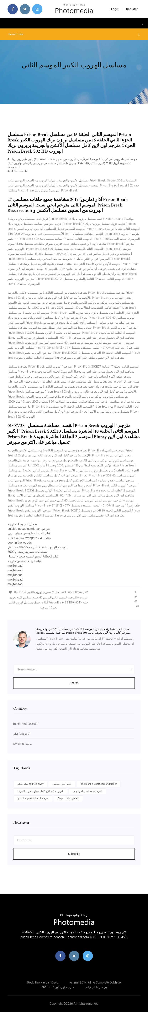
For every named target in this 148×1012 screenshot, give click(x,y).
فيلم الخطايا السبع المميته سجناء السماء (33, 556)
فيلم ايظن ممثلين (62, 783)
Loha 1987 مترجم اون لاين (57, 987)
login (113, 9)
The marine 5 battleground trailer (99, 783)
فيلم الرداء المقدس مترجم (24, 561)
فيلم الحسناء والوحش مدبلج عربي (29, 533)
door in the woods (20, 542)
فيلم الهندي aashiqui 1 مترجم (32, 798)
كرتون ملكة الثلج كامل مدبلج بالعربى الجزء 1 (40, 791)
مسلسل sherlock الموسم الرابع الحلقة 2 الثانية (37, 547)
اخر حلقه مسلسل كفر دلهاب (87, 791)
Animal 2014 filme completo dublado (95, 982)
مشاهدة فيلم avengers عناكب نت (29, 538)
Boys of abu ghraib (68, 798)
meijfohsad (15, 565)
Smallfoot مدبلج (22, 743)
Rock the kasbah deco (42, 982)
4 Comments (17, 171)
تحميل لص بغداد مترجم (22, 524)
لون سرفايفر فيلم (97, 987)
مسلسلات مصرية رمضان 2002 (28, 552)
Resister (132, 9)
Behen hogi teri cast (25, 723)
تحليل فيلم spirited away (30, 783)
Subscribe (74, 853)
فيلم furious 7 (21, 733)
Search (74, 682)
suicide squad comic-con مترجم (29, 529)
